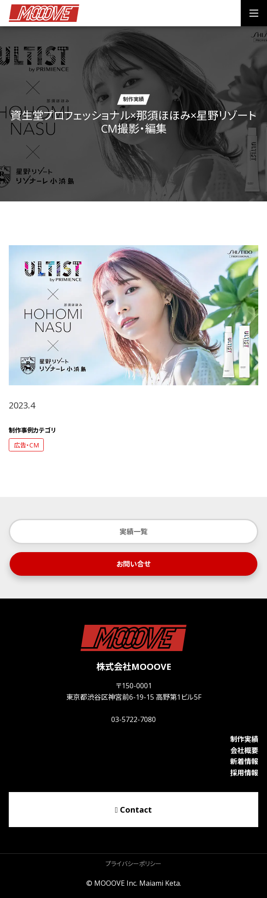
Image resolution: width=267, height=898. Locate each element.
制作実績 (244, 739)
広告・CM (26, 445)
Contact (133, 809)
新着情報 (244, 761)
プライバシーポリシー (133, 863)
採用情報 (244, 773)
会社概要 (244, 750)
